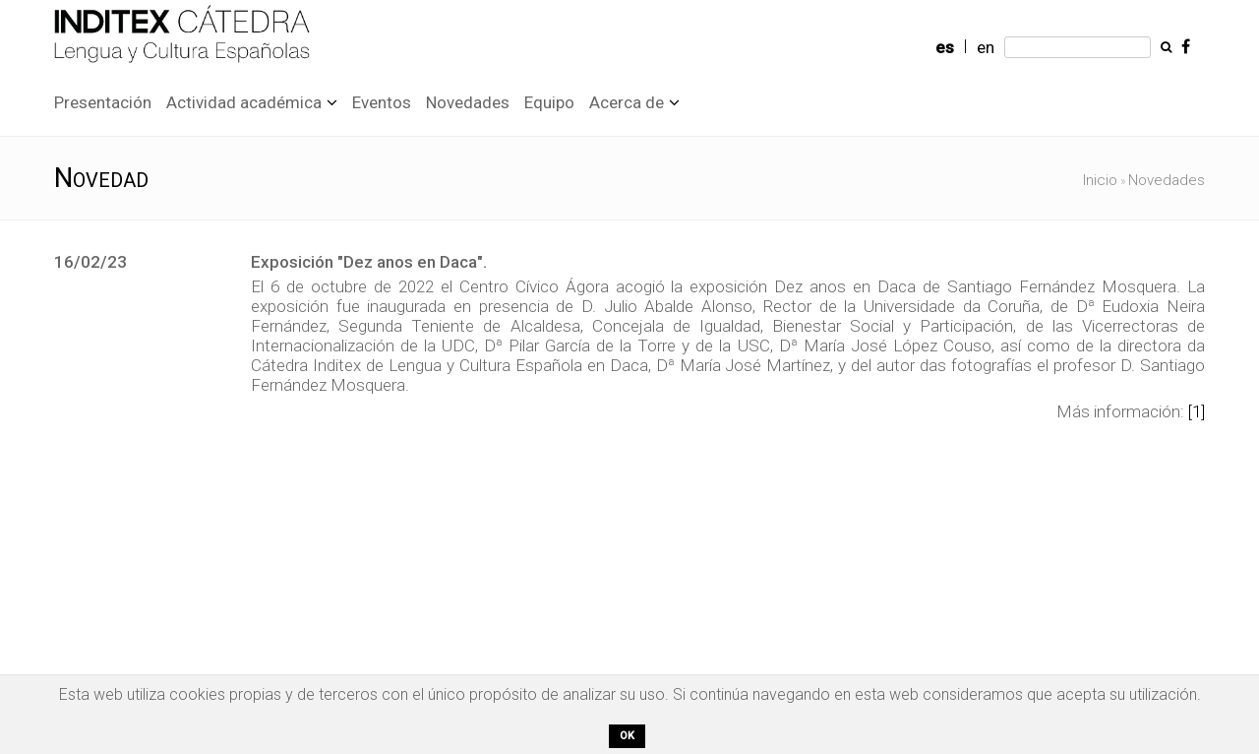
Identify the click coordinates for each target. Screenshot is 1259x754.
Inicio (1100, 180)
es (944, 47)
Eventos (381, 102)
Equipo (549, 102)
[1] (1196, 411)
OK (627, 735)
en (985, 47)
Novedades (468, 102)
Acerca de (626, 102)
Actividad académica (244, 102)
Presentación (102, 102)
